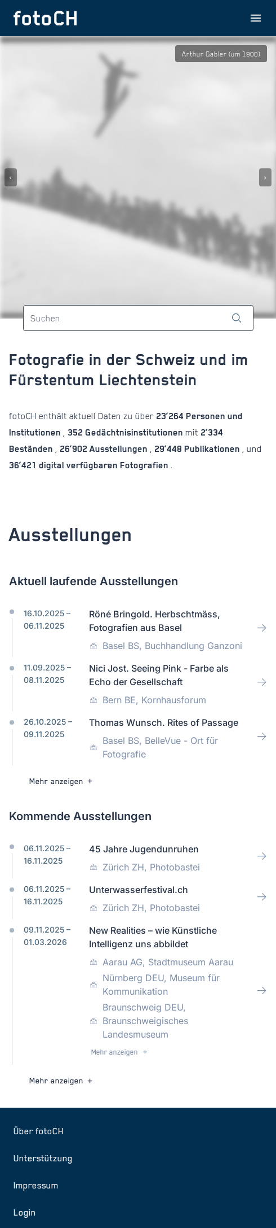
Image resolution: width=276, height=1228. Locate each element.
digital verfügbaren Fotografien (104, 465)
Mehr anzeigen (62, 781)
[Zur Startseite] (45, 18)
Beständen (32, 448)
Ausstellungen (118, 448)
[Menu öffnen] (255, 18)
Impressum (36, 1185)
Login (25, 1212)
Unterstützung (43, 1158)
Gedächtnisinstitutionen (134, 432)
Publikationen (212, 448)
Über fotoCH (39, 1131)
